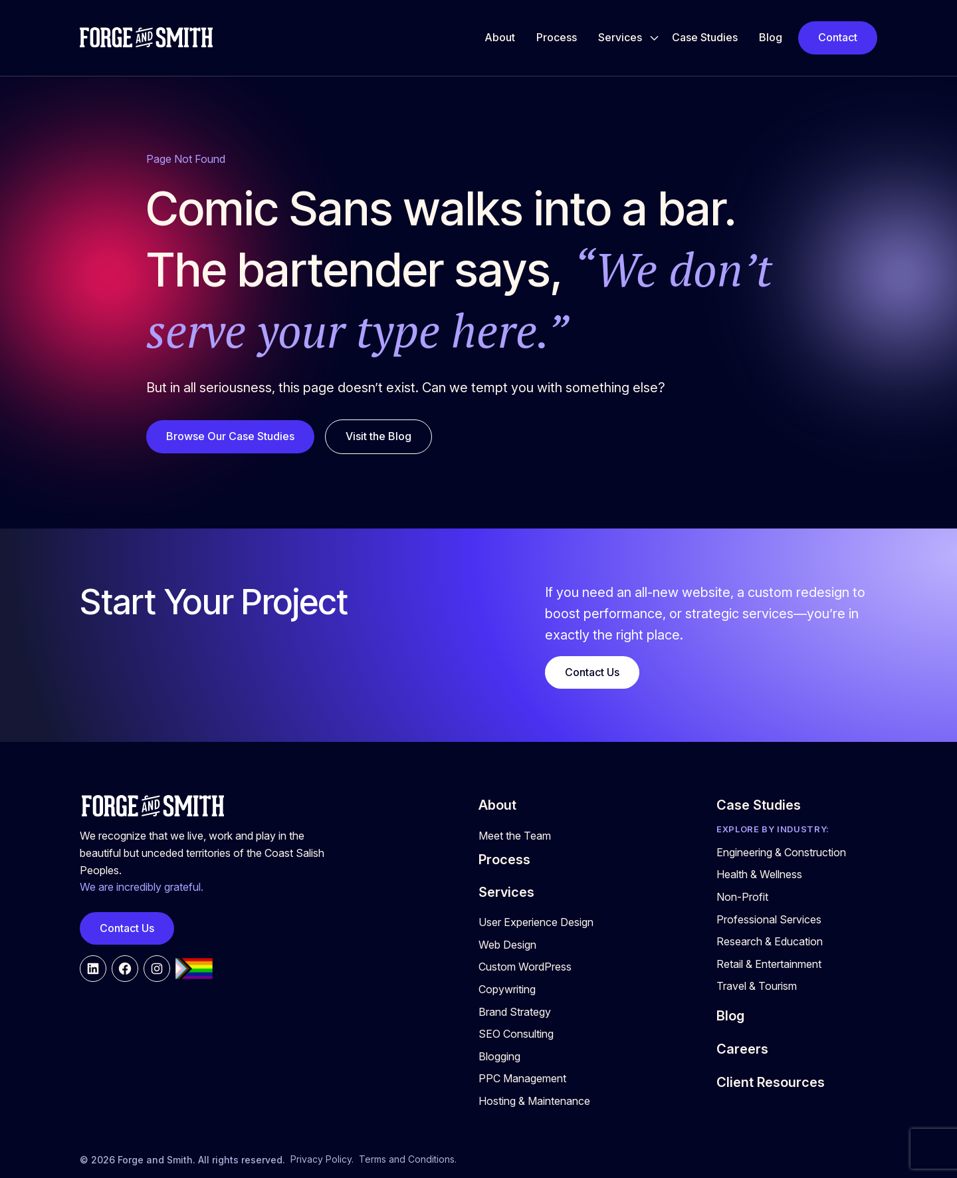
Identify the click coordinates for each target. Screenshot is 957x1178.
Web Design (507, 944)
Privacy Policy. (322, 1159)
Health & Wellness (759, 874)
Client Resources (770, 1082)
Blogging (499, 1056)
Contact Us (592, 672)
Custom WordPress (525, 966)
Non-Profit (742, 896)
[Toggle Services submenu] (654, 38)
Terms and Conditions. (408, 1159)
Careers (742, 1049)
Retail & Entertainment (768, 964)
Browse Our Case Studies (230, 436)
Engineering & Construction (781, 852)
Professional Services (768, 919)
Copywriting (507, 989)
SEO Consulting (516, 1033)
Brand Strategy (514, 1011)
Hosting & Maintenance (534, 1101)
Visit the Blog (378, 436)
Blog (770, 37)
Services (620, 37)
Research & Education (769, 941)
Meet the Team (514, 835)
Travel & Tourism (756, 986)
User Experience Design (535, 922)
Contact (837, 37)
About (499, 37)
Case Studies (705, 37)
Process (556, 37)
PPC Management (522, 1078)
